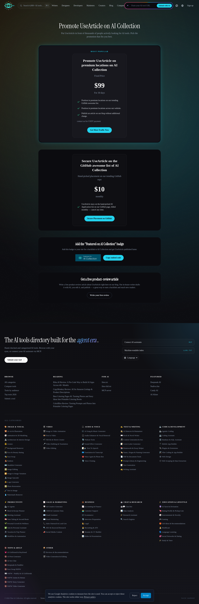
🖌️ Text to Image (11, 490)
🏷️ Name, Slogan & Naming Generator (135, 452)
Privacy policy (89, 597)
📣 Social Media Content (52, 532)
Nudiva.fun (154, 386)
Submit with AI (164, 6)
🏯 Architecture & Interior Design (17, 440)
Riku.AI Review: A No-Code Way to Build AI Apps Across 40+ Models (73, 383)
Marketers (91, 6)
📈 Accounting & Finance (91, 507)
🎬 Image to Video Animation (54, 431)
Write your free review (99, 295)
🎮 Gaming (163, 519)
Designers (66, 6)
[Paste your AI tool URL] (143, 5)
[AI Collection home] (9, 5)
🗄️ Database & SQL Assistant (170, 440)
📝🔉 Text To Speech (90, 448)
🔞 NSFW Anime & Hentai (15, 578)
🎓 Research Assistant (129, 515)
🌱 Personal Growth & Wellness (17, 523)
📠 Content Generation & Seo (132, 440)
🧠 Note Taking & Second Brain (17, 519)
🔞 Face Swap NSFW (13, 569)
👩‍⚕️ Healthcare (164, 528)
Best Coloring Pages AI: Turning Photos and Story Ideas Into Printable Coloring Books (73, 397)
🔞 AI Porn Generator (13, 556)
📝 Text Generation (128, 465)
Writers (55, 6)
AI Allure (154, 394)
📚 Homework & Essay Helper (132, 448)
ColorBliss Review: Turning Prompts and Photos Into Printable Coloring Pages (74, 404)
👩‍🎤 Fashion (9, 461)
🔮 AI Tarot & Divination (168, 507)
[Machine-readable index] (158, 350)
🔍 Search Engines (128, 519)
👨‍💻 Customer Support (90, 511)
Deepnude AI (155, 382)
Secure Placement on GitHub (99, 218)
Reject (134, 595)
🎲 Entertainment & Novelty (170, 515)
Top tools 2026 (10, 394)
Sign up (190, 6)
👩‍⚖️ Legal (85, 523)
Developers (78, 6)
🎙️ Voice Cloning (88, 461)
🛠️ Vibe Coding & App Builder (171, 452)
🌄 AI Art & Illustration (13, 431)
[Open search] (35, 6)
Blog (111, 6)
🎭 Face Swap (10, 457)
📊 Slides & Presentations (91, 536)
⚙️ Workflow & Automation (15, 536)
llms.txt (105, 382)
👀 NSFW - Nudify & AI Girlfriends (18, 573)
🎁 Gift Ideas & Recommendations (172, 523)
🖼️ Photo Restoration (13, 486)
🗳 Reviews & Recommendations (55, 552)
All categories (10, 382)
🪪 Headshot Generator (13, 465)
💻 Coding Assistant (166, 435)
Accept (146, 595)
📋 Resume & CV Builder (91, 532)
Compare (120, 6)
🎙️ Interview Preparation (91, 519)
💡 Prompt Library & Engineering (133, 461)
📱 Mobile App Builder (168, 444)
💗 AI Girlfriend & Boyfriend (16, 552)
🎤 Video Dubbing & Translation (55, 444)
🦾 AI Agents (10, 507)
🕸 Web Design (165, 457)
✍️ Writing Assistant (128, 469)
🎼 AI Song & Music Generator (94, 431)
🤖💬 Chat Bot (126, 507)
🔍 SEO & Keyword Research (54, 528)
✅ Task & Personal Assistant (15, 528)
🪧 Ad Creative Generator (53, 507)
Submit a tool (10, 399)
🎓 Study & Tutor (166, 540)
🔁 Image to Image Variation (15, 474)
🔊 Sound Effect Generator (92, 444)
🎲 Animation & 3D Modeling (16, 435)
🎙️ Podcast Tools (88, 440)
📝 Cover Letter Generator (131, 444)
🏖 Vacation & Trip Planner (15, 532)
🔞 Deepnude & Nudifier (14, 565)
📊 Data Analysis (127, 511)
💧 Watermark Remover (14, 495)
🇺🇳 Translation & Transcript (92, 452)
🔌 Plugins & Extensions (168, 448)
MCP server (106, 390)
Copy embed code (113, 258)
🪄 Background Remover (14, 448)
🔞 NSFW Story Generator (15, 582)
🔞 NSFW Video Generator (15, 586)
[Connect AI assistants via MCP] (158, 342)
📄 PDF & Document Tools (131, 457)
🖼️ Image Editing (11, 469)
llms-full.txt (106, 386)
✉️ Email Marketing (50, 519)
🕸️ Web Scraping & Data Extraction (172, 461)
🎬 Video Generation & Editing (55, 556)
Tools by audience (12, 390)
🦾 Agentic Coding (166, 431)
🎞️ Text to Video (49, 435)
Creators (102, 6)
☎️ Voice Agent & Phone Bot (93, 457)
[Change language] (182, 5)
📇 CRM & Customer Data (53, 511)
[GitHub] (176, 5)
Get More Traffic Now (99, 130)
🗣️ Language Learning (167, 532)
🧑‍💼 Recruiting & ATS (90, 528)
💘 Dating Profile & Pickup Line (171, 511)
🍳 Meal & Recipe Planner (15, 511)
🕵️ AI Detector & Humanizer (131, 431)
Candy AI (154, 390)
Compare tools (10, 386)
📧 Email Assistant (50, 515)
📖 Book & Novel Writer (130, 435)
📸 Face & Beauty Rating (14, 452)
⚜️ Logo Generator (12, 482)
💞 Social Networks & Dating (170, 536)
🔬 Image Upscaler (12, 478)
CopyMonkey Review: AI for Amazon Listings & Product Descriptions (72, 390)
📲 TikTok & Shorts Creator (53, 440)
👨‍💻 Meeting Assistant (13, 515)
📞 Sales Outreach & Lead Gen (55, 523)
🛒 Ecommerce (87, 515)
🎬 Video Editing (49, 448)
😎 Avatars (9, 444)
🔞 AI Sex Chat (10, 561)
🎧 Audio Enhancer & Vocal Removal (96, 435)
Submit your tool (16, 360)
